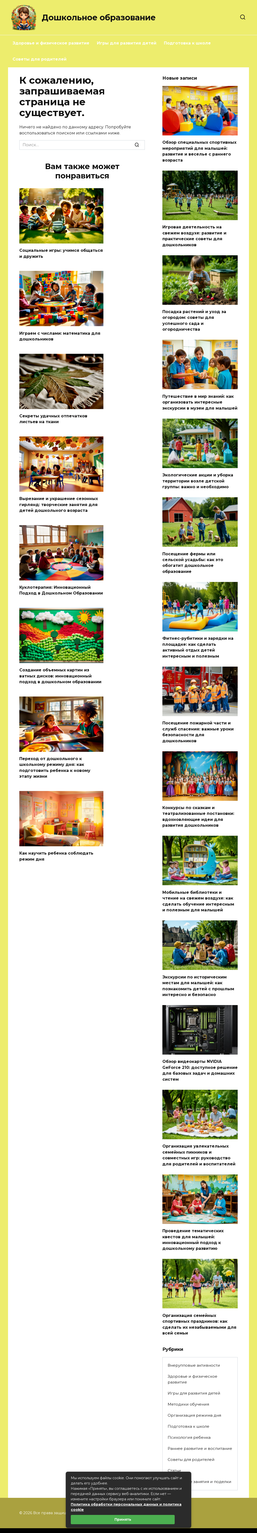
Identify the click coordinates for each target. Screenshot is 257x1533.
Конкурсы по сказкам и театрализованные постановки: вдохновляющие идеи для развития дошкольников (198, 808)
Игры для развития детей (126, 43)
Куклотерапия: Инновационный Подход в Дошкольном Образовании (61, 587)
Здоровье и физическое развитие (51, 43)
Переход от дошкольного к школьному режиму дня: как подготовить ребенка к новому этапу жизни (54, 763)
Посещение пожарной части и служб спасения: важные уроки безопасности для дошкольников (198, 724)
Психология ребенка (189, 1421)
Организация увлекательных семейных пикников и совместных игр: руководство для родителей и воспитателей (198, 1142)
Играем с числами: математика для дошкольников (59, 335)
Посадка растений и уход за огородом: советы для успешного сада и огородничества (194, 317)
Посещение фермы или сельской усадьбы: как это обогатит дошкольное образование (192, 557)
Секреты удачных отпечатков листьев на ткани (53, 417)
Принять (122, 1519)
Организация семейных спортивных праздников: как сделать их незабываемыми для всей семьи (199, 1309)
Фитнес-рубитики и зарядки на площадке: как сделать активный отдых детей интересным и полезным (197, 641)
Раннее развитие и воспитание (200, 1432)
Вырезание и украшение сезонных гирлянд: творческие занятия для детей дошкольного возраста (58, 502)
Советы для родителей (40, 59)
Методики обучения (188, 1388)
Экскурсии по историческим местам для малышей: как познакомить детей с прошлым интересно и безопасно (198, 975)
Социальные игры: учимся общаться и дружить (61, 253)
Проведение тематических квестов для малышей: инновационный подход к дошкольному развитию (193, 1226)
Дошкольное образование (99, 17)
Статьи (174, 1455)
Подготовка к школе (187, 43)
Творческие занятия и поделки (199, 1466)
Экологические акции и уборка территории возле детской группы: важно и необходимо (197, 476)
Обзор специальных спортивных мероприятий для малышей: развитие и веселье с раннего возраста (199, 150)
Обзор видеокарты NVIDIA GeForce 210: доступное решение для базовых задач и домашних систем (200, 1058)
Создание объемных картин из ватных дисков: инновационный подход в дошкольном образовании (60, 672)
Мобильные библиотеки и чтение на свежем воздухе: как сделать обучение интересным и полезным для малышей (198, 891)
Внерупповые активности (194, 1349)
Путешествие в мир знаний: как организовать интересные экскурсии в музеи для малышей (199, 398)
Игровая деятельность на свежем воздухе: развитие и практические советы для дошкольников (194, 234)
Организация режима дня (194, 1399)
